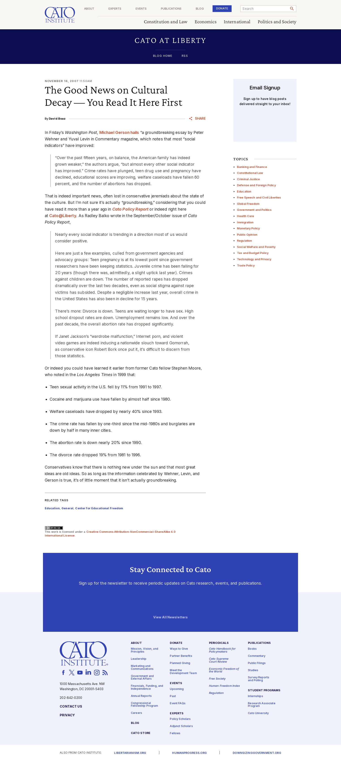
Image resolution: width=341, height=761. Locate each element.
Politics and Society (277, 21)
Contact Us (71, 706)
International (237, 21)
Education (244, 191)
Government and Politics (254, 209)
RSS (185, 56)
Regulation (244, 240)
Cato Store (140, 733)
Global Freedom (248, 203)
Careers (136, 713)
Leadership (138, 658)
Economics (206, 21)
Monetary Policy (248, 228)
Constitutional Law (250, 173)
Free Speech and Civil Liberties (259, 197)
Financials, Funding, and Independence (147, 687)
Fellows (175, 733)
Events (153, 8)
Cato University (258, 713)
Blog (206, 8)
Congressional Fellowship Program (144, 705)
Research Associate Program (261, 705)
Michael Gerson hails (119, 132)
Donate (225, 8)
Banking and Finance (252, 167)
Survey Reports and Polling (258, 679)
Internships (255, 696)
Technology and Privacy (254, 259)
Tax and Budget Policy (253, 253)
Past (173, 696)
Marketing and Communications (142, 667)
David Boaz (57, 118)
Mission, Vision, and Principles (144, 650)
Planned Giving (180, 663)
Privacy (67, 715)
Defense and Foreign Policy (256, 185)
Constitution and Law (166, 21)
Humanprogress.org (189, 753)
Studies (253, 670)
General (67, 508)
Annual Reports (141, 696)
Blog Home (162, 56)
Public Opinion (247, 234)
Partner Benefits (181, 656)
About (108, 8)
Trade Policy (246, 265)
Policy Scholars (180, 719)
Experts (130, 8)
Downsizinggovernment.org (257, 753)
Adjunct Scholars (181, 726)
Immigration (245, 222)
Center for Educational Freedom (99, 508)
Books (252, 648)
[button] (170, 40)
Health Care (245, 216)
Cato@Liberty (62, 215)
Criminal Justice (248, 179)
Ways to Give (179, 648)
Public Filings (257, 663)
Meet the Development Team (183, 672)
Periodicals (219, 643)
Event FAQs (177, 703)
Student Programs (264, 690)
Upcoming (177, 689)
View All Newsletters (170, 617)
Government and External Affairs (142, 678)
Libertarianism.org (130, 753)
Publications (180, 8)
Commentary (256, 656)
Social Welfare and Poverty (256, 247)
